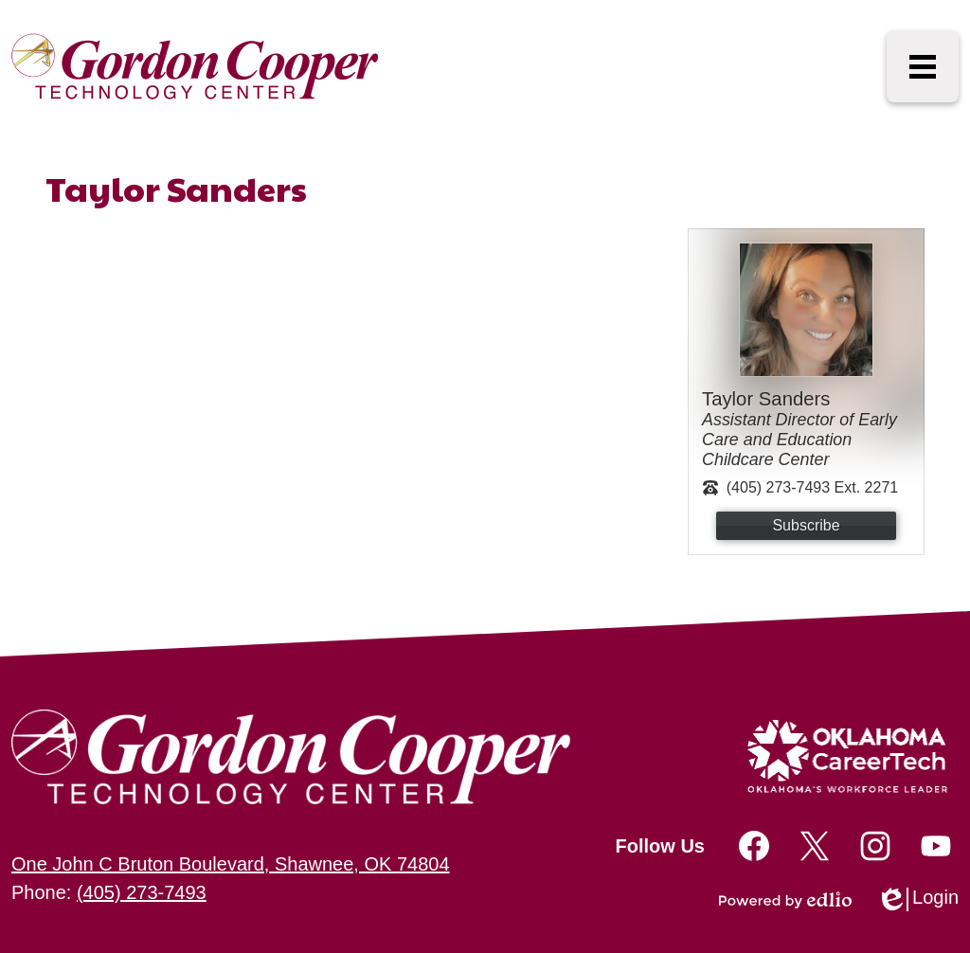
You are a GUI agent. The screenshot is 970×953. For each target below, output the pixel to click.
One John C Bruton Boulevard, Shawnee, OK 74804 (230, 864)
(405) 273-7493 (142, 892)
